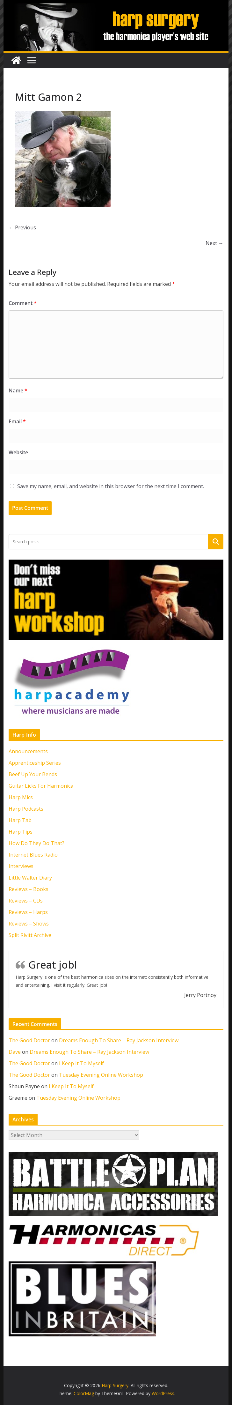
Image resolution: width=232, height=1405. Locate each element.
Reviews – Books (28, 889)
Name (18, 390)
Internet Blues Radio (33, 854)
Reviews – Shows (29, 923)
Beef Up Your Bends (33, 774)
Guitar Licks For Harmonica (41, 785)
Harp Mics (21, 797)
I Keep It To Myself (81, 1063)
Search (215, 541)
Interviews (21, 866)
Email (17, 421)
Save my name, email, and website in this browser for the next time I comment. (110, 486)
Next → (214, 243)
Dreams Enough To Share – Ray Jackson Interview (118, 1040)
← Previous (22, 227)
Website (18, 452)
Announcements (28, 751)
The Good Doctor (29, 1040)
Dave (15, 1051)
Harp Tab (20, 820)
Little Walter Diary (30, 877)
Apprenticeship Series (35, 762)
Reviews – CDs (26, 900)
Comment (23, 303)
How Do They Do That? (36, 843)
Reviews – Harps (28, 912)
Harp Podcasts (26, 808)
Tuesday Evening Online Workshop (101, 1074)
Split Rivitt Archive (30, 935)
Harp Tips (21, 831)
